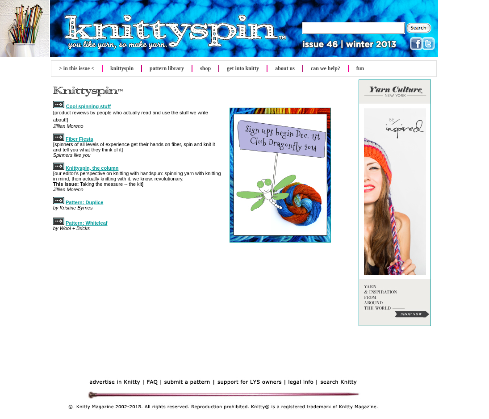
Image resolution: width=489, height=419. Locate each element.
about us (285, 68)
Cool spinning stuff (88, 106)
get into (243, 68)
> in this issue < (76, 68)
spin (122, 68)
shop (205, 68)
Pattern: (76, 202)
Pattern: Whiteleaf (87, 223)
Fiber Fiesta (79, 139)
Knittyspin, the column (92, 168)
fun (360, 68)
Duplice (95, 202)
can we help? (325, 68)
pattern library (167, 68)
